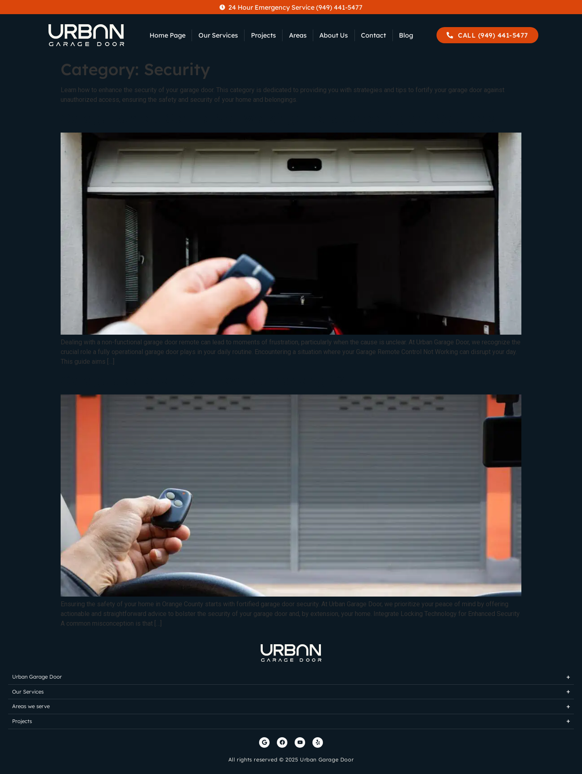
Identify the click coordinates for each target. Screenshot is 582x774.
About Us (333, 35)
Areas (298, 35)
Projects (263, 35)
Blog (406, 35)
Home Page (168, 35)
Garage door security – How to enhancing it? (202, 380)
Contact (373, 35)
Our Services (218, 35)
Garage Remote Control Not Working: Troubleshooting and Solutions (278, 118)
